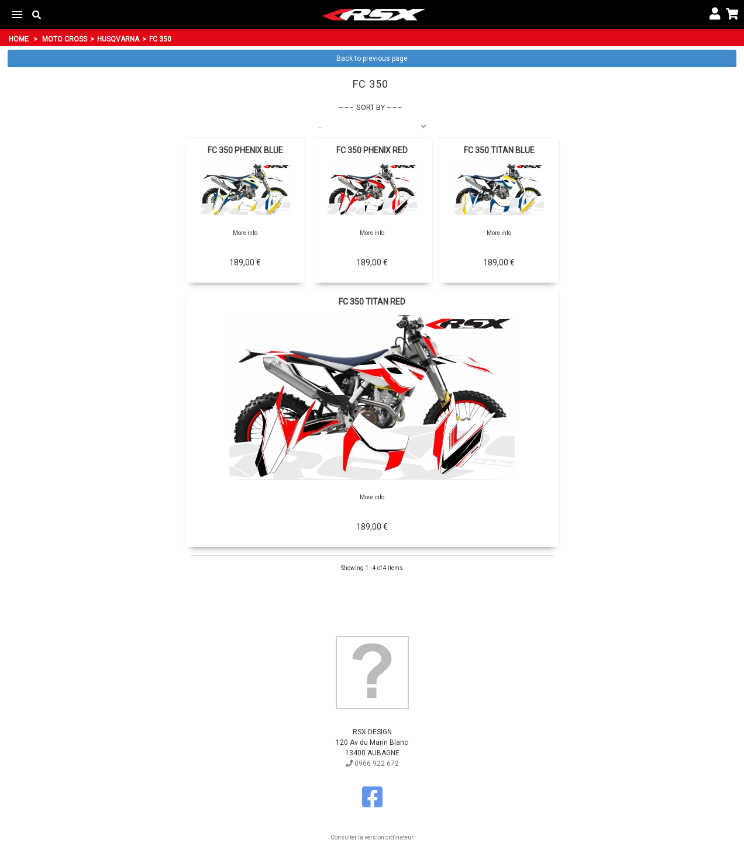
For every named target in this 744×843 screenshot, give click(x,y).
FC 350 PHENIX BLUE (245, 150)
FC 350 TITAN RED (372, 301)
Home (19, 39)
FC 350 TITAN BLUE (499, 150)
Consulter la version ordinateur (372, 837)
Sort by (370, 107)
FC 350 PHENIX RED (372, 150)
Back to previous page (372, 58)
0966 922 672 (372, 763)
